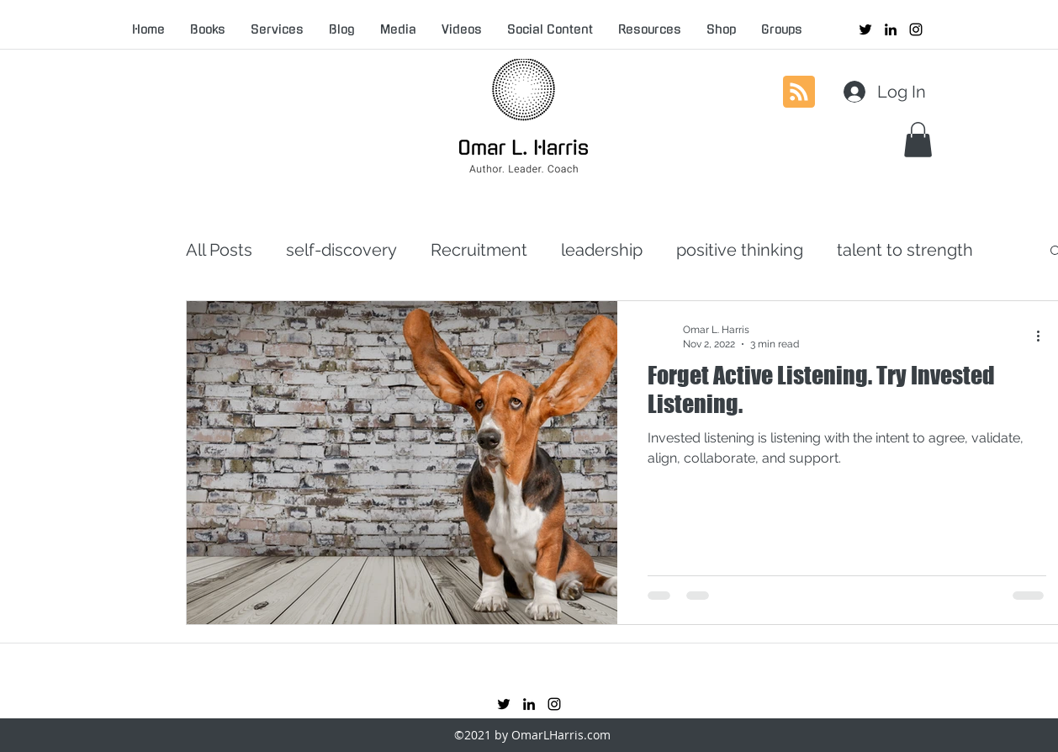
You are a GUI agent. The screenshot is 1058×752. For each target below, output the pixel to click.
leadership (602, 250)
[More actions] (1044, 336)
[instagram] (915, 29)
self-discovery (341, 250)
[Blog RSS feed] (799, 92)
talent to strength (905, 250)
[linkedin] (890, 29)
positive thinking (739, 250)
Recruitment (479, 250)
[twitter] (865, 29)
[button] (918, 139)
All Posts (219, 250)
